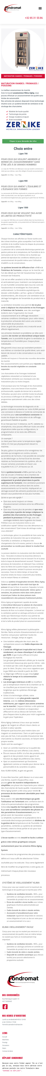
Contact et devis (7, 1051)
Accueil (4, 1037)
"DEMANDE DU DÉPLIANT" (11, 1071)
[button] (40, 8)
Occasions (5, 1045)
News (4, 1048)
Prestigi (4, 1042)
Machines (5, 1040)
